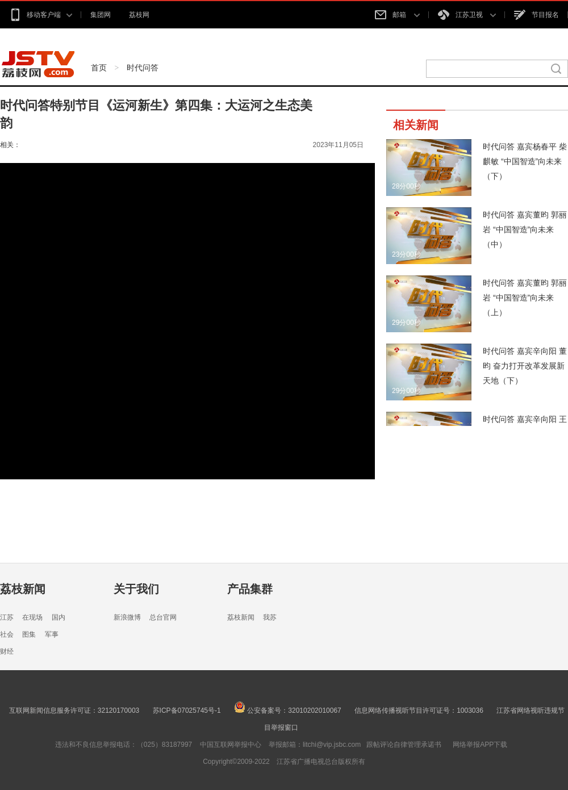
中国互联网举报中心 (230, 745)
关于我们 (136, 589)
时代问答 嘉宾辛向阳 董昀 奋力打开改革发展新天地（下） (525, 365)
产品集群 (250, 589)
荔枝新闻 (22, 589)
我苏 (270, 617)
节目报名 (536, 15)
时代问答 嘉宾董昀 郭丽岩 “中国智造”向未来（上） (525, 297)
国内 (58, 617)
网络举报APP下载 (480, 745)
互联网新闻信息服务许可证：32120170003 (74, 710)
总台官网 (163, 617)
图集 (29, 634)
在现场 (32, 617)
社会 (7, 634)
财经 (7, 651)
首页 (99, 67)
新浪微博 (127, 617)
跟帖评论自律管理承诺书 (403, 745)
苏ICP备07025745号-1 (187, 710)
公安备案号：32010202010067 (287, 710)
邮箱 (397, 15)
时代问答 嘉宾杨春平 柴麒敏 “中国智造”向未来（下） (525, 161)
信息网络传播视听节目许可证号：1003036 (418, 710)
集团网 (100, 15)
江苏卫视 (467, 15)
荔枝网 (139, 15)
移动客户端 (40, 15)
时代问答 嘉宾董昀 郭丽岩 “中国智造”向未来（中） (525, 229)
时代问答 (142, 67)
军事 (52, 634)
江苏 (7, 617)
